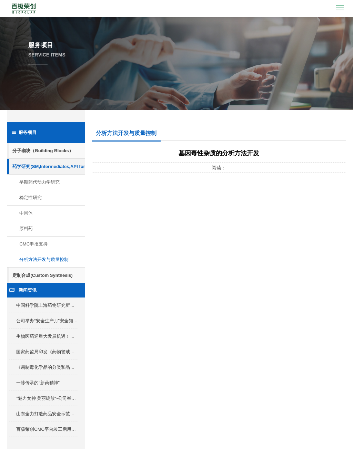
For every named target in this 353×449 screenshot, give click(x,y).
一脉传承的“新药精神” (38, 382)
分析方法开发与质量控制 (44, 259)
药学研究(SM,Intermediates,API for (48, 166)
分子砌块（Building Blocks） (42, 150)
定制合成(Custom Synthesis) (42, 275)
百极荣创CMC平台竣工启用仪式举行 (52, 429)
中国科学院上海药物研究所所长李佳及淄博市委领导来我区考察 (79, 305)
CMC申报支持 (33, 244)
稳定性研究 (30, 197)
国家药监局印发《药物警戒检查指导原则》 (58, 351)
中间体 (26, 213)
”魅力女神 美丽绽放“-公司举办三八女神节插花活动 (66, 398)
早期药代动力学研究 (39, 182)
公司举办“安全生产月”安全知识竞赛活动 (55, 320)
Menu (341, 5)
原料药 (26, 228)
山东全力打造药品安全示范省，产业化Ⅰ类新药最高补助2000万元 (80, 413)
